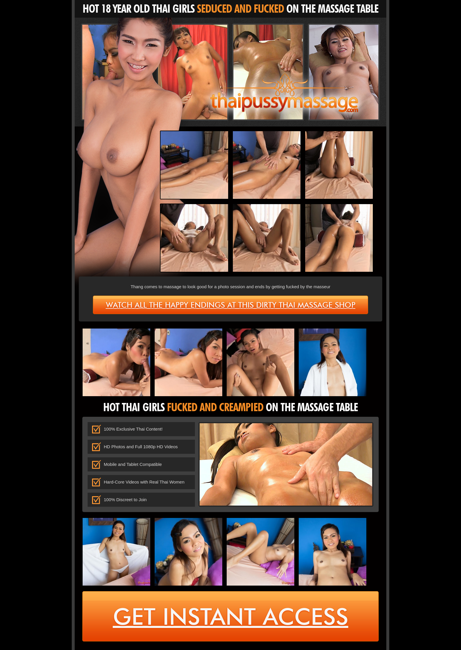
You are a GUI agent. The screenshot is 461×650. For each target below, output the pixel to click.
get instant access (230, 617)
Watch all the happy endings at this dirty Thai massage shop (230, 305)
